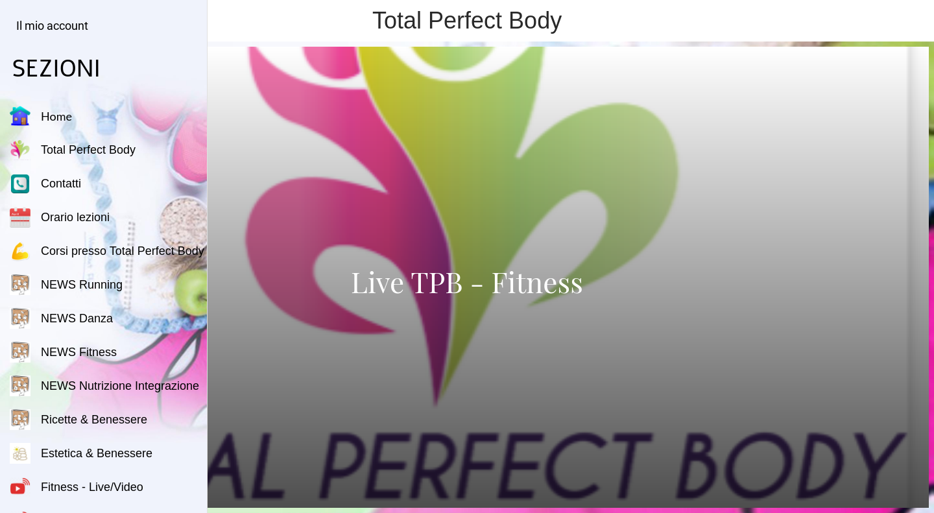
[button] (49, 26)
